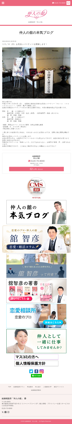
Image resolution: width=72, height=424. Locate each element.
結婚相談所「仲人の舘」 (31, 421)
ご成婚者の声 (47, 387)
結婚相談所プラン (19, 387)
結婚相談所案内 (36, 390)
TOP (9, 387)
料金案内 (30, 387)
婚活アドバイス (59, 387)
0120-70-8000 (60, 3)
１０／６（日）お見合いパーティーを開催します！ (24, 44)
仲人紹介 (38, 387)
